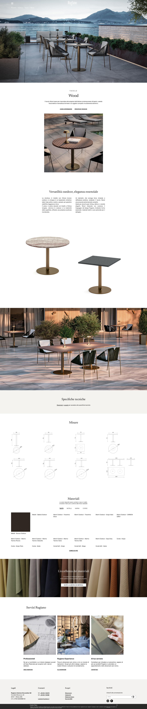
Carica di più (73, 550)
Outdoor (20, 7)
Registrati (60, 405)
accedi (66, 405)
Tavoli (26, 7)
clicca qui (108, 706)
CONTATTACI (94, 669)
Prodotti (13, 7)
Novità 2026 (68, 699)
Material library (69, 697)
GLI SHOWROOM (61, 669)
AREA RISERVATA (28, 669)
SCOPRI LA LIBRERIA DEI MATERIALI (73, 585)
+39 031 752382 (44, 695)
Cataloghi (68, 695)
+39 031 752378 (44, 693)
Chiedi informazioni (66, 109)
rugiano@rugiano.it (43, 699)
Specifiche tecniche (81, 109)
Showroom (68, 693)
